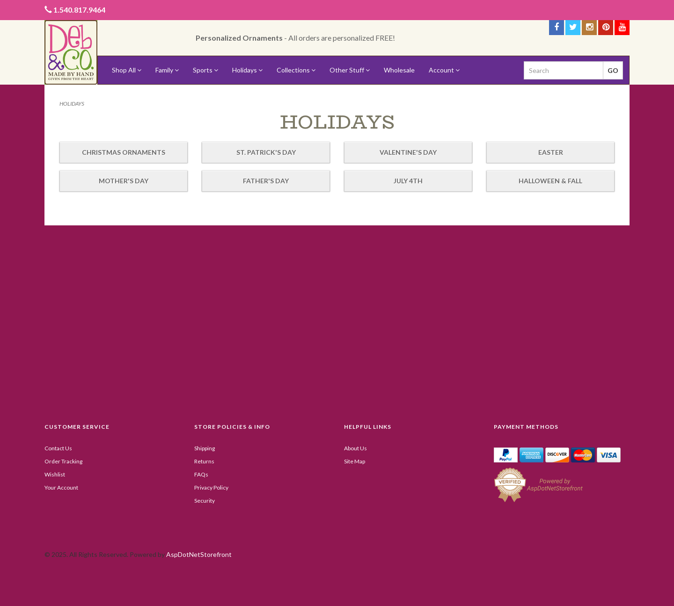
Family (167, 70)
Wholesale (399, 70)
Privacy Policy (211, 487)
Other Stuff (350, 70)
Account (444, 70)
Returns (204, 461)
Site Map (354, 461)
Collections (296, 70)
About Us (355, 448)
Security (204, 500)
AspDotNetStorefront (199, 554)
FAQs (201, 474)
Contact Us (58, 448)
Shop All (126, 70)
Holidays (247, 70)
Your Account (61, 487)
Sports (205, 70)
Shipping (204, 448)
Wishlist (54, 474)
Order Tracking (63, 461)
